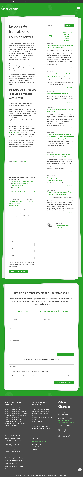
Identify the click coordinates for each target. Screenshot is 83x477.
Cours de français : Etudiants (13, 417)
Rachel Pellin (63, 475)
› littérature (66, 36)
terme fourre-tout (14, 132)
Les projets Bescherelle (39, 441)
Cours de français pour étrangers (15, 458)
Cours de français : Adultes (13, 419)
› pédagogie (66, 40)
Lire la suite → (70, 67)
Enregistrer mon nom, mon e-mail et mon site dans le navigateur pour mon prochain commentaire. (22, 264)
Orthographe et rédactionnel (40, 411)
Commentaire (13, 220)
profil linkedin (64, 436)
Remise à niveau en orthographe (41, 407)
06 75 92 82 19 (65, 425)
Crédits (44, 475)
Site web (11, 255)
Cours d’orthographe (11, 463)
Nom (11, 242)
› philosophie (66, 38)
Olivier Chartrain (9, 8)
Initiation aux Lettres (11, 425)
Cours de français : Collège (13, 407)
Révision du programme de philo (14, 449)
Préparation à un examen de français (16, 423)
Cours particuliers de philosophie (15, 436)
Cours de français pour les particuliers (13, 403)
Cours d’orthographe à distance (14, 466)
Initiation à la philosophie (12, 451)
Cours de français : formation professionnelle (40, 403)
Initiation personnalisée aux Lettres (22, 181)
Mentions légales (36, 475)
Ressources (35, 438)
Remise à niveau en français (13, 421)
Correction (8, 469)
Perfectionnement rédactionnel (41, 409)
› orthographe (66, 34)
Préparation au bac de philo (13, 438)
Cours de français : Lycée (12, 409)
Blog (24, 161)
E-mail (11, 248)
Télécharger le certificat (67, 422)
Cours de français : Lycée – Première (16, 413)
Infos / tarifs (35, 447)
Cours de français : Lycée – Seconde (15, 411)
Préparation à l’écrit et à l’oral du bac (16, 415)
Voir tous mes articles (68, 33)
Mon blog (34, 436)
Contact (34, 449)
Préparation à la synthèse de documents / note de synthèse (41, 427)
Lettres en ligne (36, 444)
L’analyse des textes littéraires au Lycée (23, 192)
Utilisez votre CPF (37, 421)
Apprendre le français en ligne (14, 460)
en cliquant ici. (66, 1)
